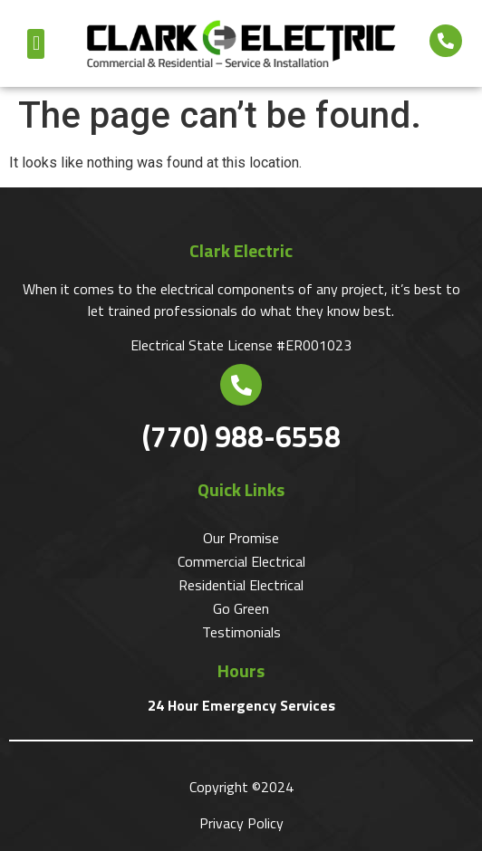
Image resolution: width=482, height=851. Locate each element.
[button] (35, 44)
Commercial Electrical (241, 561)
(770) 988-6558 (241, 436)
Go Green (241, 608)
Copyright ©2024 (241, 787)
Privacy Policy (241, 823)
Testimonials (241, 632)
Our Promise (241, 538)
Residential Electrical (241, 585)
